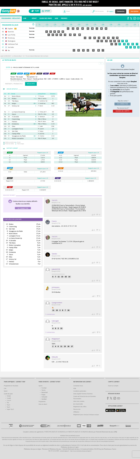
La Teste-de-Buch (17, 56)
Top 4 (8, 405)
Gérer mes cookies (78, 401)
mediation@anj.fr (64, 451)
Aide (74, 388)
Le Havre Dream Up (17, 112)
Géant (5, 391)
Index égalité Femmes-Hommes (83, 394)
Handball (44, 399)
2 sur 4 (9, 400)
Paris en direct (43, 404)
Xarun (13, 114)
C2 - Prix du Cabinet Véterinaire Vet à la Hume (35, 56)
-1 (99, 262)
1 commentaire (50, 314)
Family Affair (15, 134)
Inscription (134, 11)
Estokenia (14, 124)
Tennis (44, 390)
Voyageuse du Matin (17, 136)
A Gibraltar (15, 117)
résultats (31, 84)
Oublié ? (111, 11)
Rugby (43, 394)
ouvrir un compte (123, 111)
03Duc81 (55, 357)
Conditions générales (79, 391)
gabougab (55, 321)
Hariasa (14, 121)
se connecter (122, 104)
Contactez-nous (78, 386)
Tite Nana (14, 101)
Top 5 (8, 407)
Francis (54, 221)
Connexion (120, 11)
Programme (42, 401)
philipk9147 (56, 339)
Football (44, 388)
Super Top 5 (10, 409)
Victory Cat (15, 106)
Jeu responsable (78, 404)
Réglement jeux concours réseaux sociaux (86, 414)
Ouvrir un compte (113, 386)
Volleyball (44, 397)
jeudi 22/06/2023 (6, 56)
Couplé (9, 398)
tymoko (54, 254)
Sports (41, 386)
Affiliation (76, 412)
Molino (14, 98)
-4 (99, 247)
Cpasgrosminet (57, 303)
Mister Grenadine (16, 138)
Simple (9, 396)
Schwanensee (14, 264)
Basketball (45, 392)
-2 (99, 214)
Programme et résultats (11, 386)
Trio (8, 402)
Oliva (13, 126)
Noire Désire (15, 96)
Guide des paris (8, 394)
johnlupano (56, 287)
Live (5, 388)
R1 (101, 63)
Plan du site (76, 409)
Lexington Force (16, 129)
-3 (99, 230)
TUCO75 (54, 200)
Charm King (15, 119)
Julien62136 (56, 269)
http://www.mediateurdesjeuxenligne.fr (80, 451)
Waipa (13, 103)
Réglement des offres (79, 406)
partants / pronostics (14, 84)
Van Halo (14, 131)
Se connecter (23, 208)
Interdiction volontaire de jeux (70, 435)
